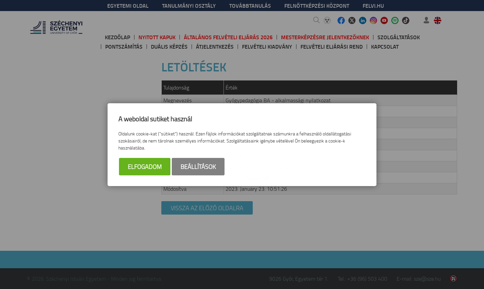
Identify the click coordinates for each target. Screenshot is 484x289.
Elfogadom (145, 167)
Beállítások (198, 167)
